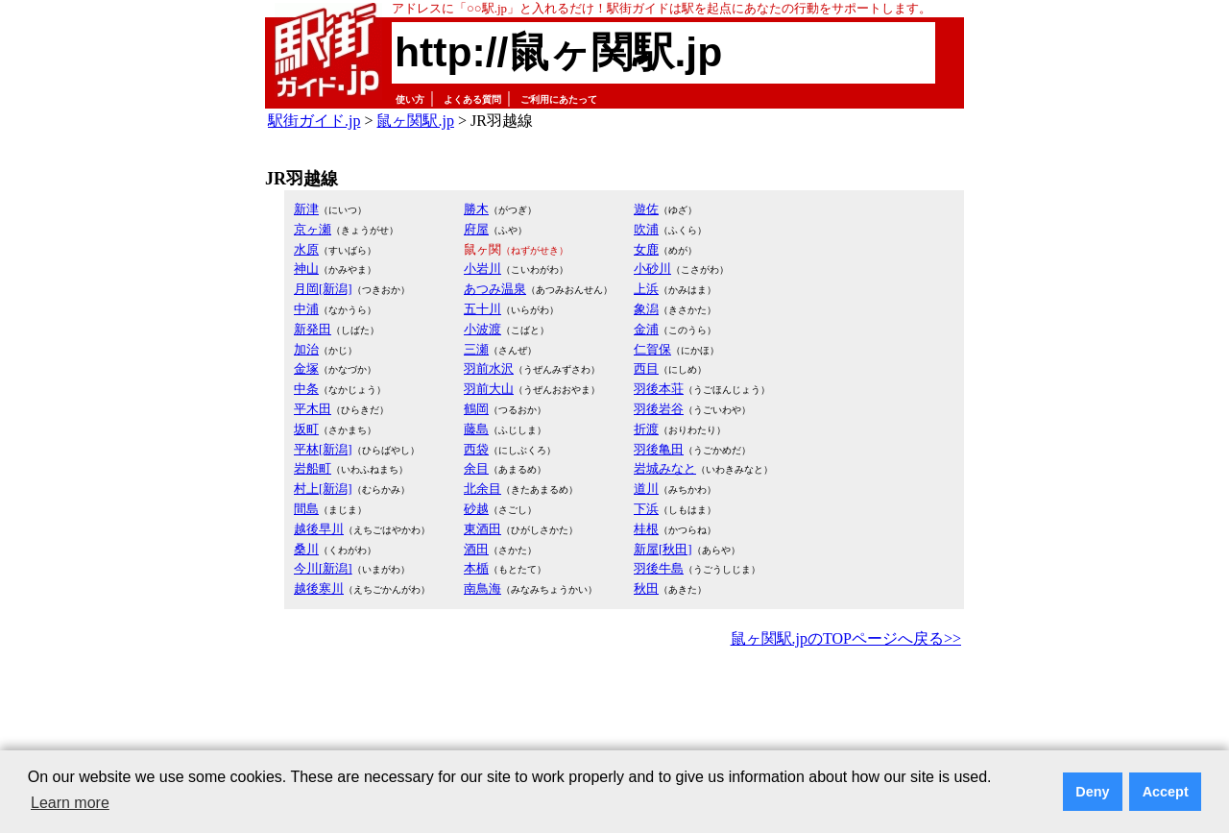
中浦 (306, 309)
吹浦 (646, 229)
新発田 (312, 329)
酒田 (476, 549)
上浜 (646, 289)
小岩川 (482, 268)
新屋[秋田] (663, 549)
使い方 (410, 99)
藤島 (476, 429)
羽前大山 (489, 388)
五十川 (482, 309)
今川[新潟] (323, 568)
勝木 (476, 209)
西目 (646, 368)
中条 (306, 388)
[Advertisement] (614, 705)
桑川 (306, 549)
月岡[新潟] (323, 289)
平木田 (312, 409)
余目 (476, 468)
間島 (306, 509)
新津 (306, 209)
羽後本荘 (659, 388)
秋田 (646, 588)
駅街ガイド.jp (314, 120)
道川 (646, 488)
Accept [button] (1166, 791)
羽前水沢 (489, 368)
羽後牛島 (659, 568)
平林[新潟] (323, 449)
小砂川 (652, 268)
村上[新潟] (323, 488)
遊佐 (646, 209)
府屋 (476, 229)
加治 (306, 349)
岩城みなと (665, 468)
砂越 (476, 509)
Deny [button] (1092, 791)
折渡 (646, 429)
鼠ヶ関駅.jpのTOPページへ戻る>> (846, 638)
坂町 (306, 429)
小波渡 (482, 329)
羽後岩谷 (659, 409)
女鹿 (646, 249)
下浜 (646, 509)
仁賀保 (652, 349)
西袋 (476, 449)
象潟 (646, 309)
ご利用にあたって (558, 99)
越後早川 (319, 529)
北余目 (482, 488)
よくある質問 (472, 99)
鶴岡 (476, 409)
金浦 (646, 329)
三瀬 (476, 349)
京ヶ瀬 (312, 229)
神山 (306, 268)
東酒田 (482, 529)
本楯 (476, 568)
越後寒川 (319, 588)
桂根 (646, 529)
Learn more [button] (70, 803)
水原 (306, 249)
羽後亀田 (659, 449)
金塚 (306, 368)
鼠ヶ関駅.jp (414, 120)
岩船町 (312, 468)
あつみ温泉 (495, 289)
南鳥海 (482, 588)
